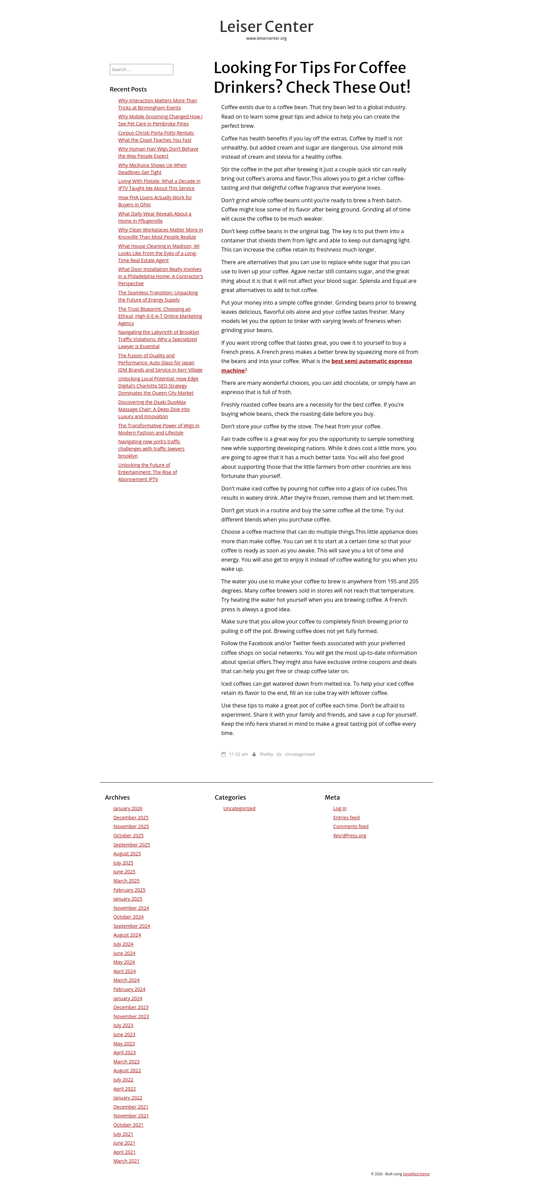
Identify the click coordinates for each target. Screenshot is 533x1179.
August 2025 (127, 853)
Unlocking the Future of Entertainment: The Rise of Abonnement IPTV (147, 472)
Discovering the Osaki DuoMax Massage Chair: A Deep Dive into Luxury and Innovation (154, 409)
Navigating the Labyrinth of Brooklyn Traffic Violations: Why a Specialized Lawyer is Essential (158, 339)
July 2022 (124, 1079)
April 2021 (125, 1152)
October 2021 (129, 1125)
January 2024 (128, 998)
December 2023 (131, 1007)
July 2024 (124, 944)
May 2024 (124, 962)
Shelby (266, 754)
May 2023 (124, 1043)
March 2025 (127, 880)
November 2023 (131, 1016)
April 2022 (125, 1089)
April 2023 (125, 1052)
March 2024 (127, 980)
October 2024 (129, 916)
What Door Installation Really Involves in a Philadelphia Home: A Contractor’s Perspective (160, 276)
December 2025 (131, 817)
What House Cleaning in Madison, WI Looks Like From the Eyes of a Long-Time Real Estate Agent (159, 253)
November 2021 (131, 1115)
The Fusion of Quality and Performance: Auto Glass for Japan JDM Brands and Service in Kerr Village (160, 362)
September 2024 (132, 926)
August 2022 (127, 1070)
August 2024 (127, 935)
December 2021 (131, 1107)
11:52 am (238, 754)
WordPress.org (349, 835)
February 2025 (129, 890)
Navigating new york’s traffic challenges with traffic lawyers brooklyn (151, 448)
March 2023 (127, 1061)
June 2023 (124, 1034)
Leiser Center (267, 26)
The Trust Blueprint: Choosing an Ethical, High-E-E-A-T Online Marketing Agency (160, 316)
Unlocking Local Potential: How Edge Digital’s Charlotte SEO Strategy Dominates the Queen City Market (158, 385)
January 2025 (128, 898)
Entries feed (346, 817)
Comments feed (350, 826)
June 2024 (124, 953)
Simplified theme (416, 1174)
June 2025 (124, 871)
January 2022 (128, 1097)
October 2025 (129, 835)
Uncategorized (300, 754)
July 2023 (124, 1025)
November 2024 (131, 908)
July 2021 (124, 1134)
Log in (339, 808)
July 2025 (124, 862)
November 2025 (131, 826)
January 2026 (128, 808)
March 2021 (127, 1161)
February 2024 (129, 989)
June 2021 (124, 1143)
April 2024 (125, 971)
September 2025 (132, 844)
